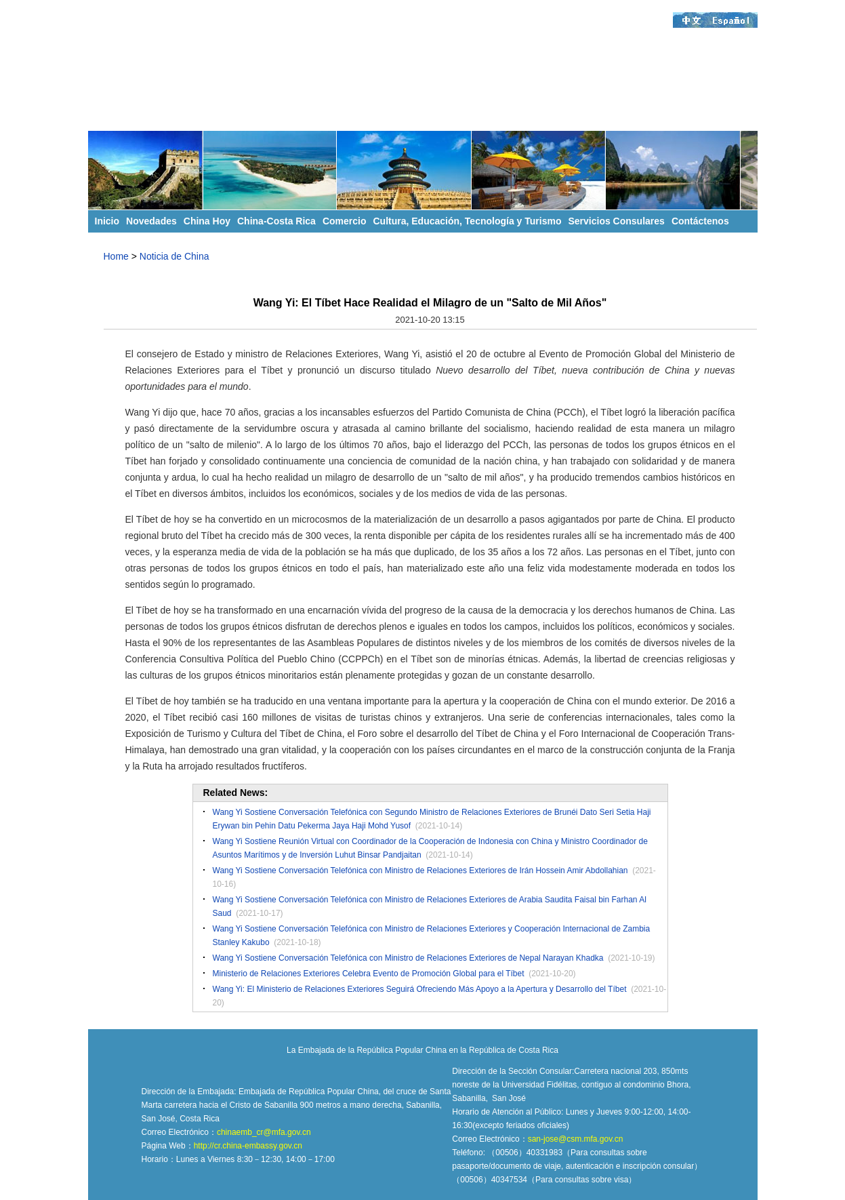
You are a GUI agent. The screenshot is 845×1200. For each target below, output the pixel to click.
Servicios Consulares (616, 221)
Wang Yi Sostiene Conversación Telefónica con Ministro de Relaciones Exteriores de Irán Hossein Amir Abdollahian (420, 870)
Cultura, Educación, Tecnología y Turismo (467, 221)
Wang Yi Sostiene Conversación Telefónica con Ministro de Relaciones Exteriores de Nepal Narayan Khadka (408, 958)
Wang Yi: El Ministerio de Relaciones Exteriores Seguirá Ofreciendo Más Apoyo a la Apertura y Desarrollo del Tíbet (420, 989)
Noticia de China (174, 256)
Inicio (107, 221)
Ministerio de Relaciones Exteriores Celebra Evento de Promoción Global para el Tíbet (368, 973)
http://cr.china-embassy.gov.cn (248, 1146)
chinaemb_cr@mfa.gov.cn (264, 1132)
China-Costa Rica (276, 221)
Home (116, 256)
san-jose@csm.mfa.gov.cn (575, 1139)
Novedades (151, 221)
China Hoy (207, 221)
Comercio (345, 221)
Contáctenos (700, 221)
